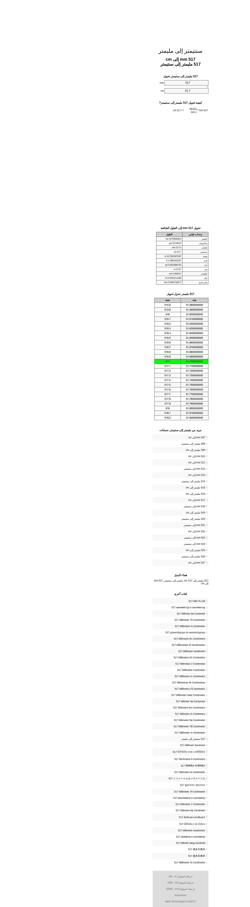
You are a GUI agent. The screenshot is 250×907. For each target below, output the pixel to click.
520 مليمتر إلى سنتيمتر (138, 518)
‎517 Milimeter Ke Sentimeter (134, 772)
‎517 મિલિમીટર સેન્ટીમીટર (137, 824)
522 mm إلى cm (141, 531)
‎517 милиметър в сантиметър (133, 607)
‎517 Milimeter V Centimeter (135, 804)
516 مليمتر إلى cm (140, 493)
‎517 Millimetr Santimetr (137, 745)
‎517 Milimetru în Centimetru (135, 713)
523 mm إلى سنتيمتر (139, 537)
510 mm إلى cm (141, 456)
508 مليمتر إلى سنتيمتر (138, 443)
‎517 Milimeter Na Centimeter (134, 720)
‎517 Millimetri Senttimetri (136, 651)
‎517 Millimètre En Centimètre (134, 657)
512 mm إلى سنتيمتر (139, 468)
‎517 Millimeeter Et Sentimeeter (133, 645)
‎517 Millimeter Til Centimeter (134, 791)
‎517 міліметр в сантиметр (135, 836)
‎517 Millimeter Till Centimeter (134, 726)
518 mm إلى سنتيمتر (139, 506)
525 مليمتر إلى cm (140, 550)
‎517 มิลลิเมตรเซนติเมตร (136, 817)
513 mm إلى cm (141, 475)
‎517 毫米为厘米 (141, 849)
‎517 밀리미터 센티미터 (137, 785)
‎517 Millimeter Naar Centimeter (133, 695)
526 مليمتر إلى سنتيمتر (138, 556)
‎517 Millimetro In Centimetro (134, 676)
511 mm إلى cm (141, 462)
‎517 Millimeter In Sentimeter (134, 732)
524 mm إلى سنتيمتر (139, 543)
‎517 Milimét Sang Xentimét (135, 843)
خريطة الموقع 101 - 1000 (125, 882)
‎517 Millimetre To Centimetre (134, 862)
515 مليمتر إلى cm (140, 487)
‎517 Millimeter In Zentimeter (134, 626)
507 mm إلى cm (141, 437)
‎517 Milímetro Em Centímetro (134, 707)
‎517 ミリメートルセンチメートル (131, 778)
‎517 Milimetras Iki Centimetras (133, 682)
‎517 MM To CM (141, 601)
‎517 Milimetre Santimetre (136, 830)
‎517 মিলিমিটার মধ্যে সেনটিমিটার (133, 752)
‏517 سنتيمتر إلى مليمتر (138, 739)
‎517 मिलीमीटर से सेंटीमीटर (137, 765)
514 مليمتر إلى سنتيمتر (138, 481)
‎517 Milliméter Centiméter (136, 670)
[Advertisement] (125, 21)
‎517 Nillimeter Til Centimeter (134, 620)
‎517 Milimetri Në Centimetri (135, 810)
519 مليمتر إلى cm (140, 512)
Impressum (125, 895)
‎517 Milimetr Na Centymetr (135, 701)
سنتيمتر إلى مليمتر (125, 51)
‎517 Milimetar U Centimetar (135, 663)
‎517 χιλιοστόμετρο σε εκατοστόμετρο (130, 632)
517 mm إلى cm (141, 500)
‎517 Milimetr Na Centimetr (135, 613)
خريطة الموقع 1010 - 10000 (124, 889)
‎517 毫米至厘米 (141, 855)
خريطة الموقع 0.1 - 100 (125, 876)
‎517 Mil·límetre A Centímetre (134, 759)
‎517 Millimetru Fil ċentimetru (134, 688)
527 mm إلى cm (141, 562)
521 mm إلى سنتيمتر (139, 525)
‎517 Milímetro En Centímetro (134, 638)
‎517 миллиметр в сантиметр (134, 798)
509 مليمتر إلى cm (140, 450)
